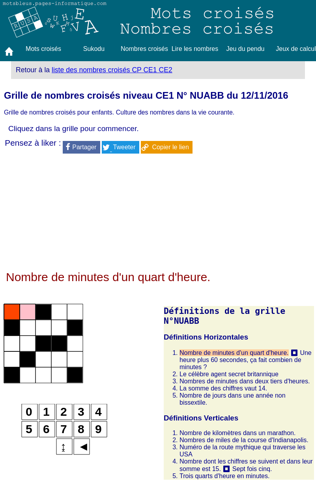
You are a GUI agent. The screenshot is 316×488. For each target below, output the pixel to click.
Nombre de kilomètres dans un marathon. (237, 433)
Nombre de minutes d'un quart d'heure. (234, 352)
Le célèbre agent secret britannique (229, 374)
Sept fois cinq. (252, 468)
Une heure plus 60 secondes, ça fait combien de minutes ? (246, 359)
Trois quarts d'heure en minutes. (224, 476)
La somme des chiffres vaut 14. (223, 388)
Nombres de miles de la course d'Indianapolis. (244, 440)
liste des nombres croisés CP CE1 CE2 (112, 70)
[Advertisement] (158, 215)
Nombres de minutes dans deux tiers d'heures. (245, 381)
